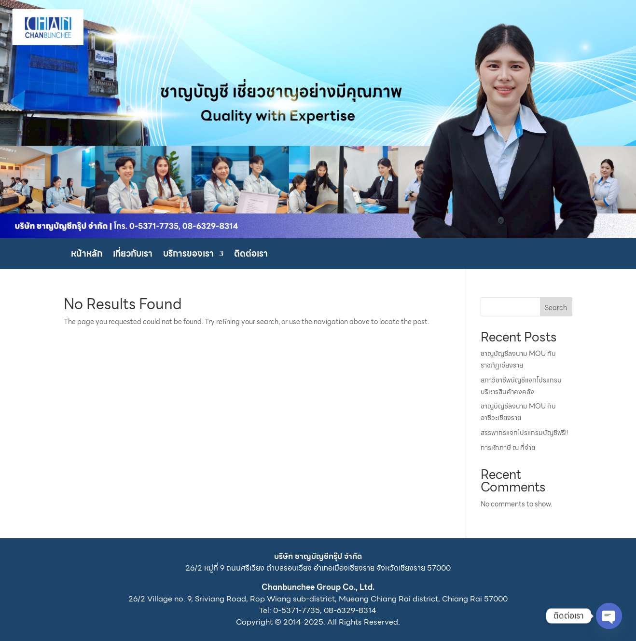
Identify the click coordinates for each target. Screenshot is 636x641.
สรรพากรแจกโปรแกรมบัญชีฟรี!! (524, 432)
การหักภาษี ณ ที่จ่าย (508, 447)
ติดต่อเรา (251, 255)
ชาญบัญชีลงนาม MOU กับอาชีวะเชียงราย (518, 412)
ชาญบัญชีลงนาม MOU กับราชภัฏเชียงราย (518, 359)
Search (556, 307)
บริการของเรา (188, 255)
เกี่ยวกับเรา (132, 255)
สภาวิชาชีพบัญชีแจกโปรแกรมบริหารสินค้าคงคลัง (521, 386)
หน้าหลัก (86, 255)
